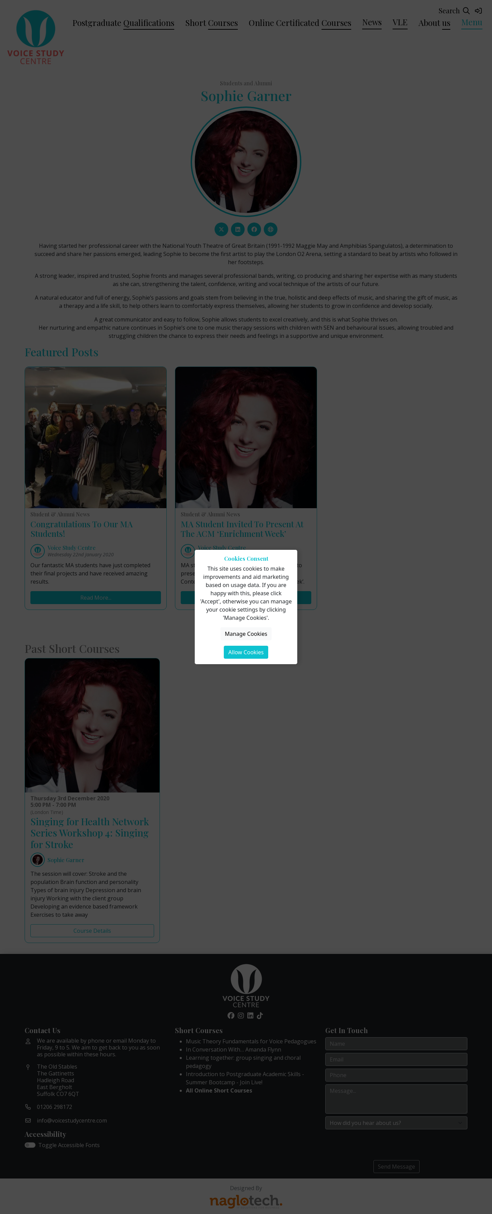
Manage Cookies (246, 634)
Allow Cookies (245, 652)
